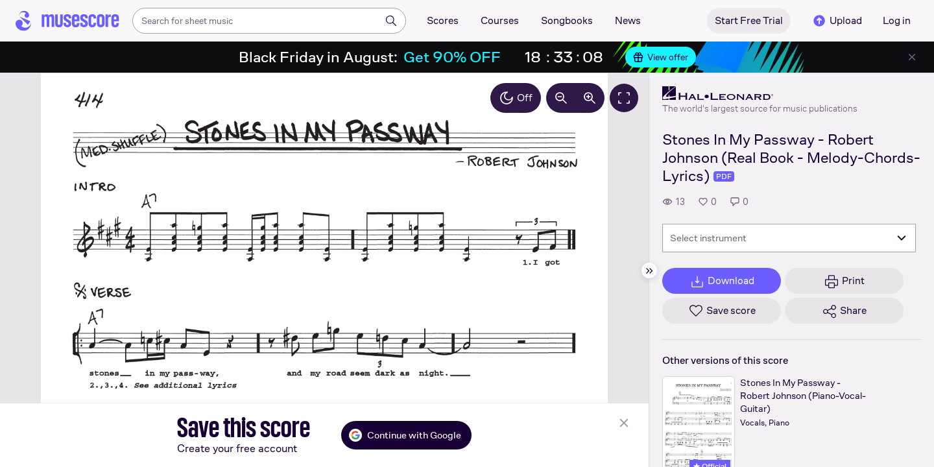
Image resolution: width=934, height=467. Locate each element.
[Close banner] (912, 57)
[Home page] (67, 20)
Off (516, 98)
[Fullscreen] (624, 98)
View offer (660, 57)
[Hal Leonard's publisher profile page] (759, 93)
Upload (836, 21)
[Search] (391, 20)
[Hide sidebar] (649, 270)
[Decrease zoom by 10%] (561, 98)
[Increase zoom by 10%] (589, 98)
